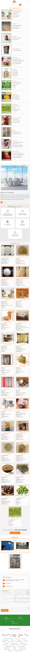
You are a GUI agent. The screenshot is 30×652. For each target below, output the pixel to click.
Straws (14, 130)
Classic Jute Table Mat (20, 646)
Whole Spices (15, 104)
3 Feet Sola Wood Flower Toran (17, 153)
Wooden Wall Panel (15, 28)
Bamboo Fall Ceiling (15, 15)
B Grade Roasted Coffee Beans (17, 145)
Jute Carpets (10, 650)
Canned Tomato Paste (16, 121)
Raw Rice (13, 87)
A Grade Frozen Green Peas (17, 82)
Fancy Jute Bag (14, 70)
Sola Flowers (15, 57)
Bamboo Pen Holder (7, 322)
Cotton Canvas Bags (22, 647)
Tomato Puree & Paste (17, 117)
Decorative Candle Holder (16, 157)
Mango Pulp (15, 94)
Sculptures (15, 36)
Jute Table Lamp (5, 644)
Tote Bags (14, 647)
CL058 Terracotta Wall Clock (17, 156)
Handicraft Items (16, 151)
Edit (27, 593)
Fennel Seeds (7, 454)
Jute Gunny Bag (15, 75)
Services (25, 634)
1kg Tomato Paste (15, 119)
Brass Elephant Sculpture (16, 37)
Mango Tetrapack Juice (18, 650)
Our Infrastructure (13, 635)
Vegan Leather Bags (22, 649)
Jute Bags (14, 69)
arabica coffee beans (16, 143)
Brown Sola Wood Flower (16, 63)
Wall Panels (15, 23)
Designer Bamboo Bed (8, 344)
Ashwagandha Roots (7, 647)
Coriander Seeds (15, 110)
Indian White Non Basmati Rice (7, 278)
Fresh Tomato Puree (15, 122)
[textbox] (24, 593)
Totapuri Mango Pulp (16, 99)
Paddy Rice (14, 85)
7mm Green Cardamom (16, 106)
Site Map (14, 636)
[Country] (8, 600)
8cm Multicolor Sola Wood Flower (18, 60)
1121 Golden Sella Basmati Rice (22, 256)
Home (3, 634)
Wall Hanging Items (16, 48)
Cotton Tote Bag (24, 644)
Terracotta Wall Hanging (16, 50)
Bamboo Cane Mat (7, 649)
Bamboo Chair (14, 13)
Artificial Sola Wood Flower (17, 62)
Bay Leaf (13, 107)
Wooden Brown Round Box (14, 644)
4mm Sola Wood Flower (16, 59)
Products (14, 634)
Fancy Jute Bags (15, 72)
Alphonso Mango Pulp (16, 96)
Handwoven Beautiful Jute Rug (10, 646)
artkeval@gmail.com (9, 586)
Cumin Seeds (7, 475)
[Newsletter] (15, 630)
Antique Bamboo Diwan (16, 12)
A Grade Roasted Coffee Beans (17, 142)
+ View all (13, 18)
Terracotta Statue (15, 39)
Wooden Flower (22, 643)
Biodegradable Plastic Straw (17, 133)
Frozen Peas (14, 649)
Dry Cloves (8, 497)
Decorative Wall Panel (16, 26)
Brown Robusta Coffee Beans (17, 146)
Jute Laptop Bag (22, 366)
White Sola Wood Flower (7, 410)
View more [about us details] (5, 202)
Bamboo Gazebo (15, 16)
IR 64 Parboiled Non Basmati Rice (22, 278)
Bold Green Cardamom (16, 109)
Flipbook (19, 634)
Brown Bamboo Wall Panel (17, 25)
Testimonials (21, 635)
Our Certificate (4, 635)
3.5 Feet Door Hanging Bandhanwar (18, 154)
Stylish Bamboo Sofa (22, 322)
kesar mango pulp (15, 97)
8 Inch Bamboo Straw (16, 131)
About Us (8, 634)
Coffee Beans (15, 140)
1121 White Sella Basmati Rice (7, 256)
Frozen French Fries (15, 84)
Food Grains (15, 80)
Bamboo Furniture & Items (18, 10)
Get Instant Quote (15, 533)
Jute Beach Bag (15, 73)
